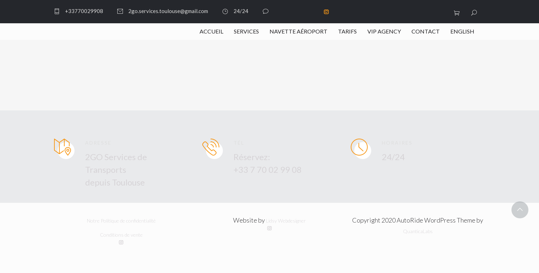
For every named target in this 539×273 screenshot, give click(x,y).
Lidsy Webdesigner (286, 221)
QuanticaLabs (418, 231)
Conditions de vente (121, 235)
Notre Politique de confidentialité (121, 221)
